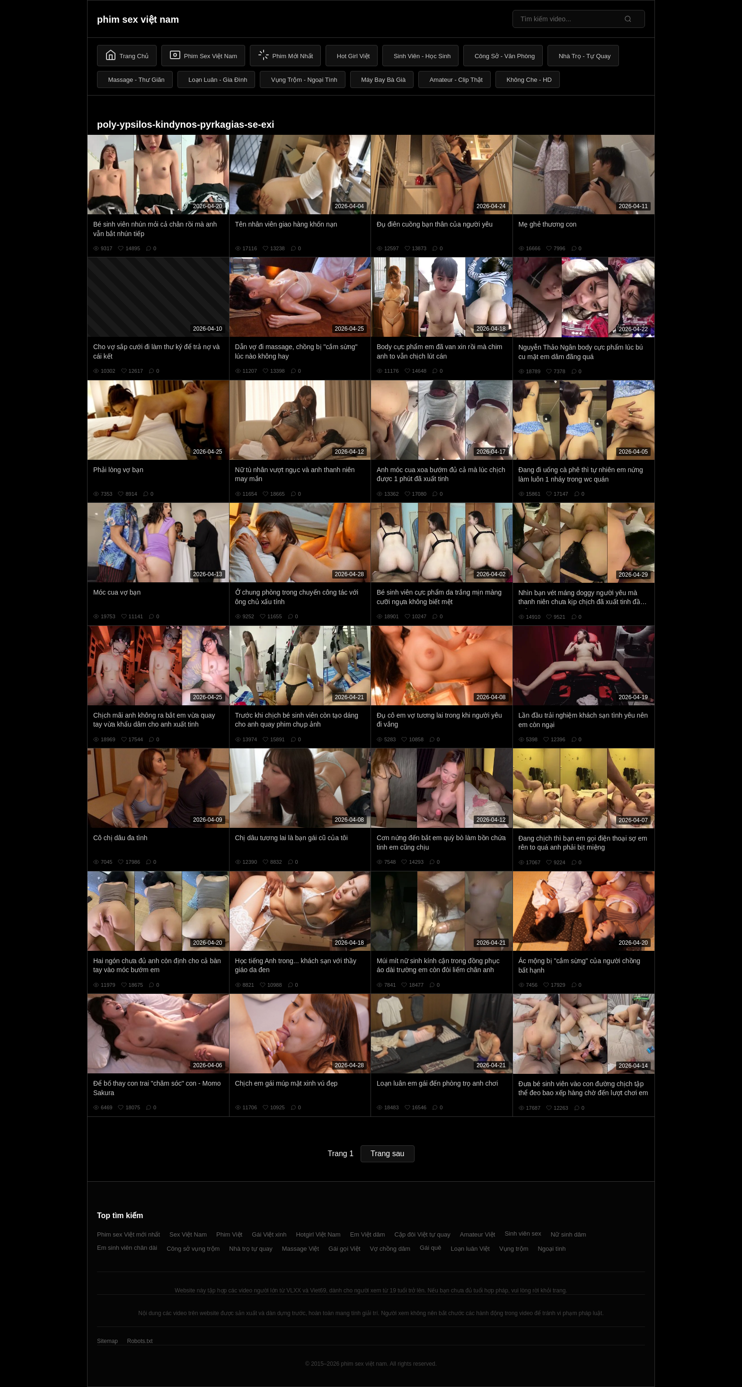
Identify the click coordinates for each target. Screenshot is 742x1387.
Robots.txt (139, 1341)
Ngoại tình (551, 1248)
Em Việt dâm (367, 1234)
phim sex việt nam (138, 19)
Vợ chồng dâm (390, 1248)
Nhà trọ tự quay (250, 1248)
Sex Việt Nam (188, 1234)
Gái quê (431, 1247)
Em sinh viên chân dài (127, 1247)
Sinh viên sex (522, 1233)
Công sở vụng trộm (193, 1248)
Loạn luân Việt (470, 1248)
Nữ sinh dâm (568, 1234)
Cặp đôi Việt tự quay (422, 1234)
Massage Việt (300, 1248)
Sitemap (107, 1341)
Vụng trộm (514, 1248)
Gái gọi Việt (344, 1248)
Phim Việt (229, 1234)
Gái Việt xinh (269, 1234)
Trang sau (387, 1154)
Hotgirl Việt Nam (318, 1234)
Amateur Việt (477, 1234)
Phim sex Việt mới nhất (128, 1234)
